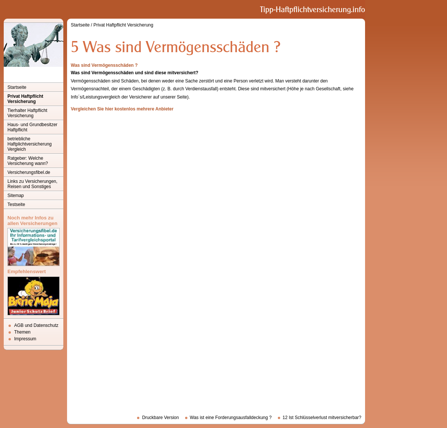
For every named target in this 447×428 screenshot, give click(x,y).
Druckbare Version (160, 417)
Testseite (16, 204)
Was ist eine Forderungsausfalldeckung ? (231, 417)
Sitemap (15, 195)
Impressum (25, 338)
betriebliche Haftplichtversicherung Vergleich (29, 144)
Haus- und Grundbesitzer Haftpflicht (32, 127)
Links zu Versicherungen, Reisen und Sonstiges (32, 184)
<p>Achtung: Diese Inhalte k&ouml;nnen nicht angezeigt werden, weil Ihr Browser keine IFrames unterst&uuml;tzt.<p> (216, 262)
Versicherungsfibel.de (28, 172)
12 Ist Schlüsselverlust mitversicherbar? (322, 417)
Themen (22, 332)
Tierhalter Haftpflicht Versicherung (27, 113)
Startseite (16, 87)
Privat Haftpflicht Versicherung (25, 99)
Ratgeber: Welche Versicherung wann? (27, 161)
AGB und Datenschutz (36, 325)
